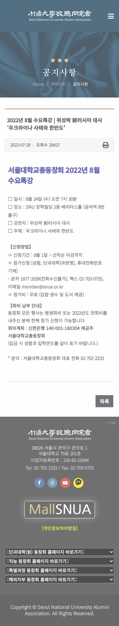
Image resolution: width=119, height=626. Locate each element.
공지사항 (80, 84)
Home (38, 84)
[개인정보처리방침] (59, 528)
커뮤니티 (58, 84)
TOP (110, 423)
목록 (104, 401)
